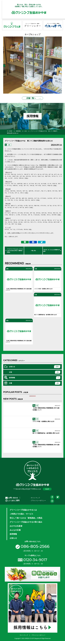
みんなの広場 (15, 529)
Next (61, 65)
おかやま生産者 (16, 525)
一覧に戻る (33, 249)
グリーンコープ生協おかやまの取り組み (26, 521)
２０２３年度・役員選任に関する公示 (43, 287)
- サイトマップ (35, 496)
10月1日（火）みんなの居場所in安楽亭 (51, 249)
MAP (47, 488)
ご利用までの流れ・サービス (21, 512)
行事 (34, 381)
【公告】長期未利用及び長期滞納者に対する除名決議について (18, 288)
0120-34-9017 (35, 558)
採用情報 (34, 376)
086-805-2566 (32, 545)
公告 (9, 143)
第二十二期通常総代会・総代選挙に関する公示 (45, 313)
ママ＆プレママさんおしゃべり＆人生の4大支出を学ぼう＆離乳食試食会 (15, 249)
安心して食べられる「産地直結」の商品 (26, 516)
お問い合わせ (11, 496)
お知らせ (34, 365)
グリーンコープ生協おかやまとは (23, 508)
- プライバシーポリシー (38, 499)
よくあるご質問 (12, 499)
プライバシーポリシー (38, 634)
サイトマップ (24, 634)
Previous (4, 65)
